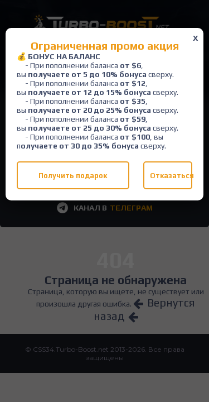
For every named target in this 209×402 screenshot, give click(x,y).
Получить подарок (72, 175)
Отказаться (171, 175)
